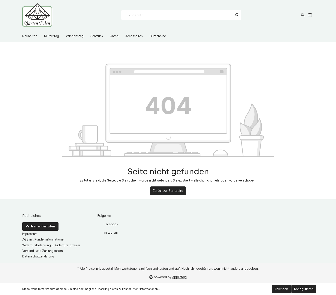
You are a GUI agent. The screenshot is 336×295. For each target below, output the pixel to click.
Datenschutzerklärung (38, 256)
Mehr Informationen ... (146, 288)
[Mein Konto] (302, 15)
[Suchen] (236, 15)
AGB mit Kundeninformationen (43, 239)
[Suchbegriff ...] (176, 15)
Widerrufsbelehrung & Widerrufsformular (51, 245)
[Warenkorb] (310, 15)
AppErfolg (179, 277)
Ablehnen (281, 289)
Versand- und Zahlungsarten (42, 251)
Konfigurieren (304, 289)
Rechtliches (31, 215)
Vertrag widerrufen (40, 226)
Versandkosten (157, 268)
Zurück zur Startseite (168, 190)
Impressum (29, 234)
